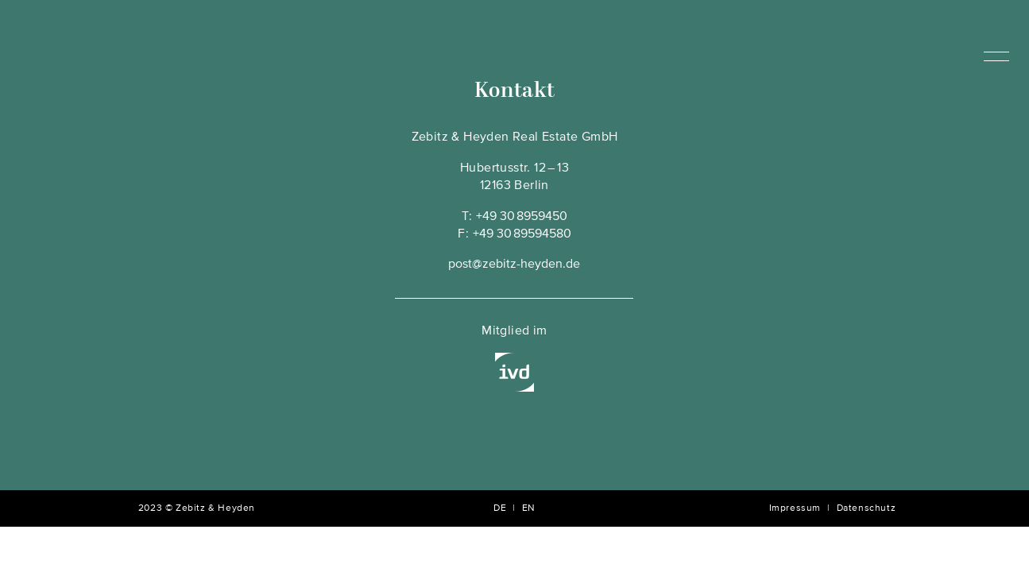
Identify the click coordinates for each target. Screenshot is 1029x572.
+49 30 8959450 (521, 217)
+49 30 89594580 (522, 234)
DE (499, 508)
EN (529, 508)
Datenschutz (866, 508)
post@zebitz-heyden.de (514, 264)
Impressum (795, 508)
